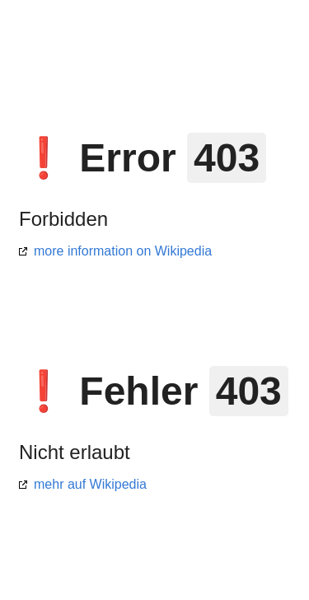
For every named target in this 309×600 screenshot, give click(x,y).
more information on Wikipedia (123, 251)
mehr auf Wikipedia (90, 484)
